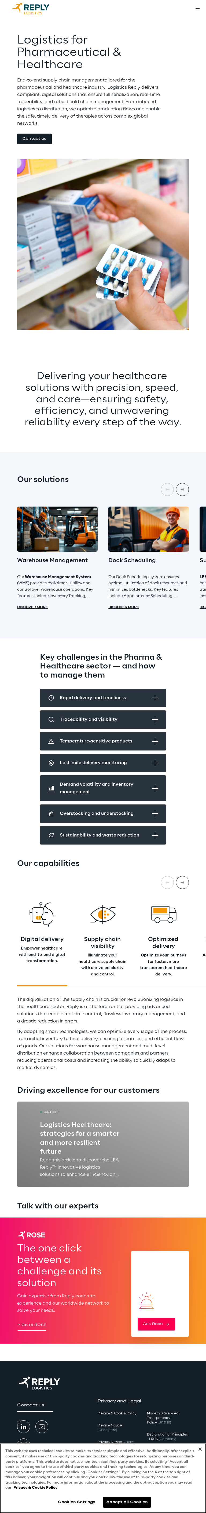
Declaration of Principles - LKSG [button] (167, 1437)
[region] (103, 1478)
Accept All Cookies (127, 1502)
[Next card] (182, 882)
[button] (34, 139)
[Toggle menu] (197, 8)
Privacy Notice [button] (110, 1428)
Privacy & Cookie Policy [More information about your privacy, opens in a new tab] (35, 1488)
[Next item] (182, 489)
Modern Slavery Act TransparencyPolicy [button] (163, 1418)
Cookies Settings (76, 1502)
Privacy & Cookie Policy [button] (117, 1413)
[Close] (200, 1449)
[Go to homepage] (36, 8)
